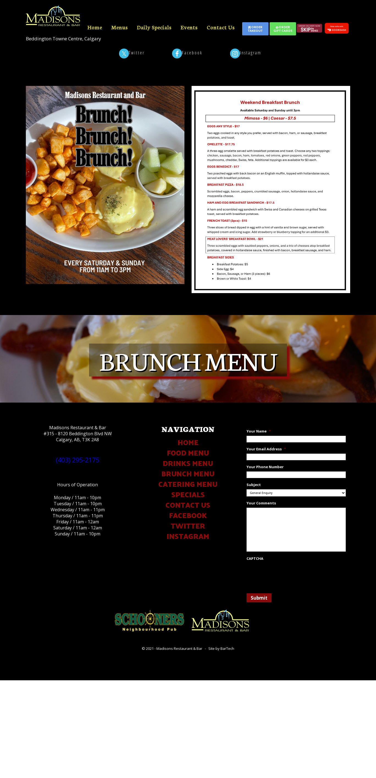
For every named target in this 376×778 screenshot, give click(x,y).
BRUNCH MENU (187, 473)
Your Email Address (266, 449)
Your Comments (261, 503)
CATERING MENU (187, 484)
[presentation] (288, 574)
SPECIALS (188, 494)
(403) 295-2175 (77, 460)
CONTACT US (187, 504)
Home (94, 27)
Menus (119, 27)
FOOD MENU (188, 452)
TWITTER (188, 525)
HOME (188, 442)
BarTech (227, 648)
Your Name (259, 431)
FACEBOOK (188, 515)
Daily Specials (154, 27)
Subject (254, 484)
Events (189, 27)
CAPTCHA (255, 558)
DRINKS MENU (188, 463)
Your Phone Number (265, 467)
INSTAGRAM (188, 536)
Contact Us (221, 27)
